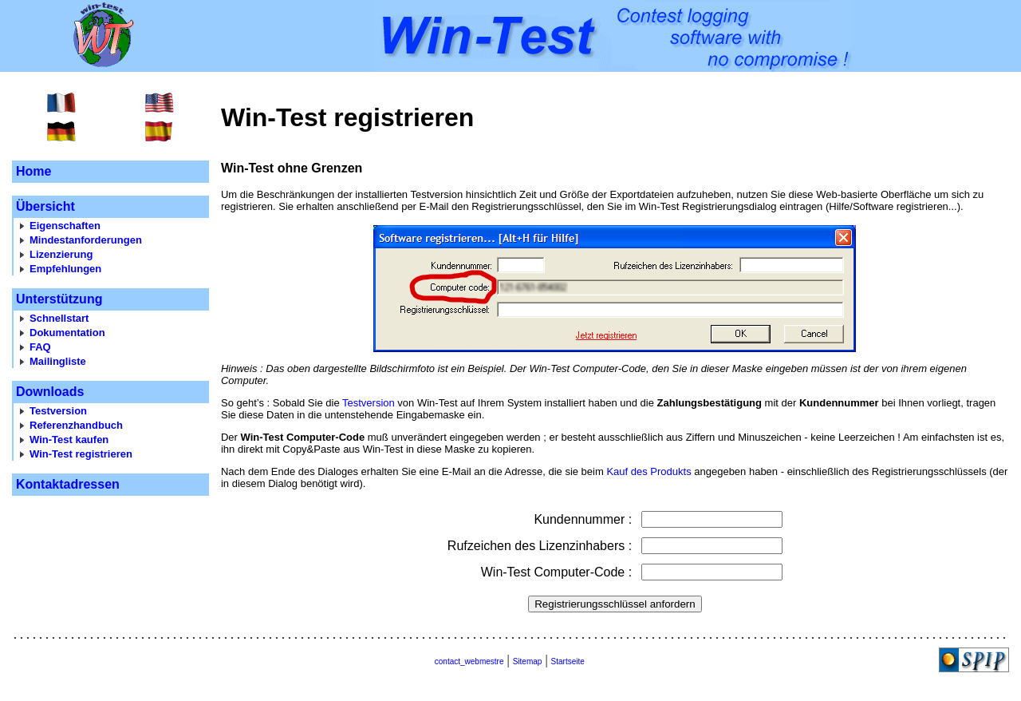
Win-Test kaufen (69, 440)
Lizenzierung (61, 254)
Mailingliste (58, 361)
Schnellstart (59, 318)
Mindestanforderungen (86, 240)
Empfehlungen (65, 269)
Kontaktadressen (68, 484)
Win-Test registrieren (81, 454)
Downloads (50, 391)
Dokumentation (67, 333)
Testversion (58, 411)
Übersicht (45, 206)
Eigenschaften (65, 226)
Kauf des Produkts (648, 471)
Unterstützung (59, 299)
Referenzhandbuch (76, 425)
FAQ (40, 347)
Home (33, 171)
